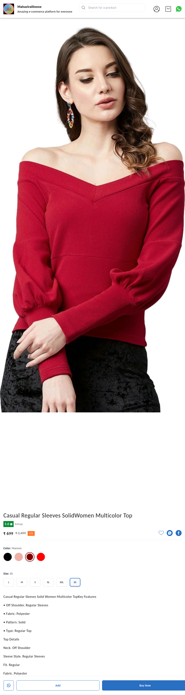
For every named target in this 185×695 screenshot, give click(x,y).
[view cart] (168, 9)
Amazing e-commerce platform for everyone (44, 11)
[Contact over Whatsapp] (179, 9)
